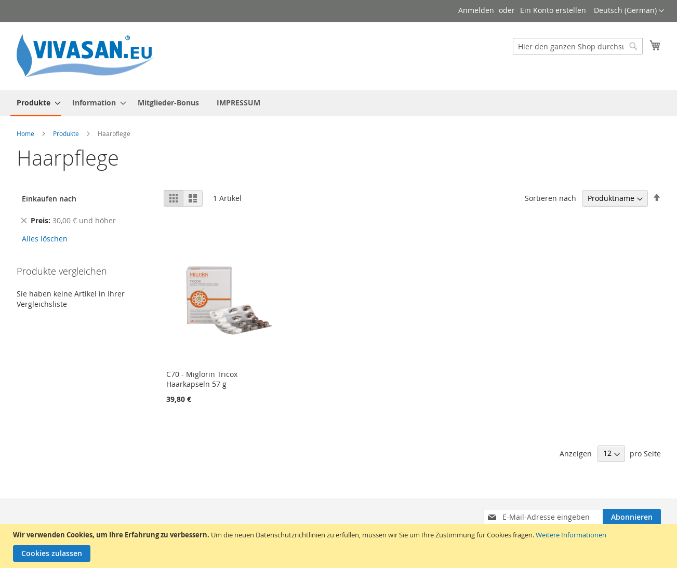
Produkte (67, 133)
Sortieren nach (550, 198)
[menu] (338, 103)
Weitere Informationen (571, 534)
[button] (629, 11)
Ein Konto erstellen (553, 10)
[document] (340, 546)
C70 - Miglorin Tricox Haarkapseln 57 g (201, 379)
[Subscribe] (632, 517)
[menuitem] (35, 103)
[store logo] (89, 55)
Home (26, 133)
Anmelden (476, 10)
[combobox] (578, 46)
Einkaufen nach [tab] (49, 199)
